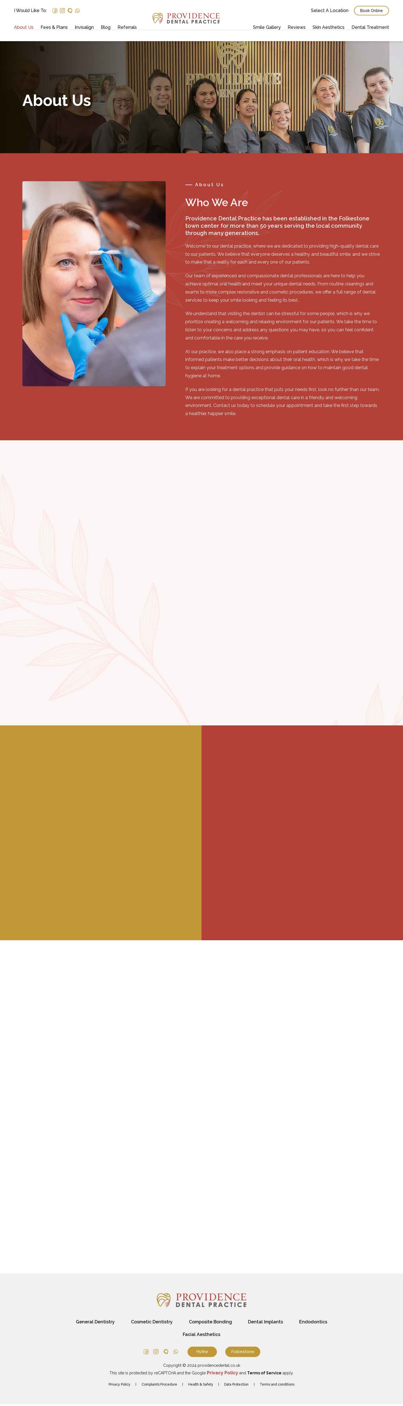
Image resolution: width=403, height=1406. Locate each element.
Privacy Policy (119, 1386)
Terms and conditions (277, 1386)
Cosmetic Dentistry (151, 1323)
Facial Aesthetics (201, 1336)
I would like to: (30, 10)
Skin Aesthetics (329, 27)
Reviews (297, 27)
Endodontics (315, 1323)
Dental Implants (266, 1323)
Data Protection (236, 1386)
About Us (24, 27)
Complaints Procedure (159, 1386)
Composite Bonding (210, 1323)
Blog (106, 27)
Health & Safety (200, 1386)
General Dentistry (93, 1323)
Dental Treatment (370, 27)
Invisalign (84, 27)
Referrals (127, 27)
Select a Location (329, 10)
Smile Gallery (267, 27)
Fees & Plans (54, 27)
